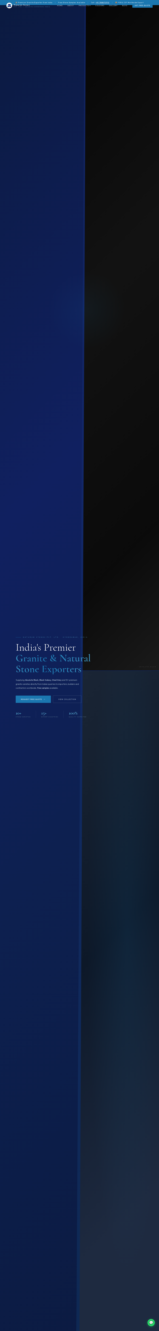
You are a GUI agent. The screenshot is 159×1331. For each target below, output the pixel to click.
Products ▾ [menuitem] (83, 6)
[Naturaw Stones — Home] (30, 6)
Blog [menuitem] (123, 6)
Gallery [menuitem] (112, 6)
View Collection (67, 699)
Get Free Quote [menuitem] (141, 6)
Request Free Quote (33, 699)
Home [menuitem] (58, 6)
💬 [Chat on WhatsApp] (151, 1322)
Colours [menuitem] (98, 6)
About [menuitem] (69, 6)
